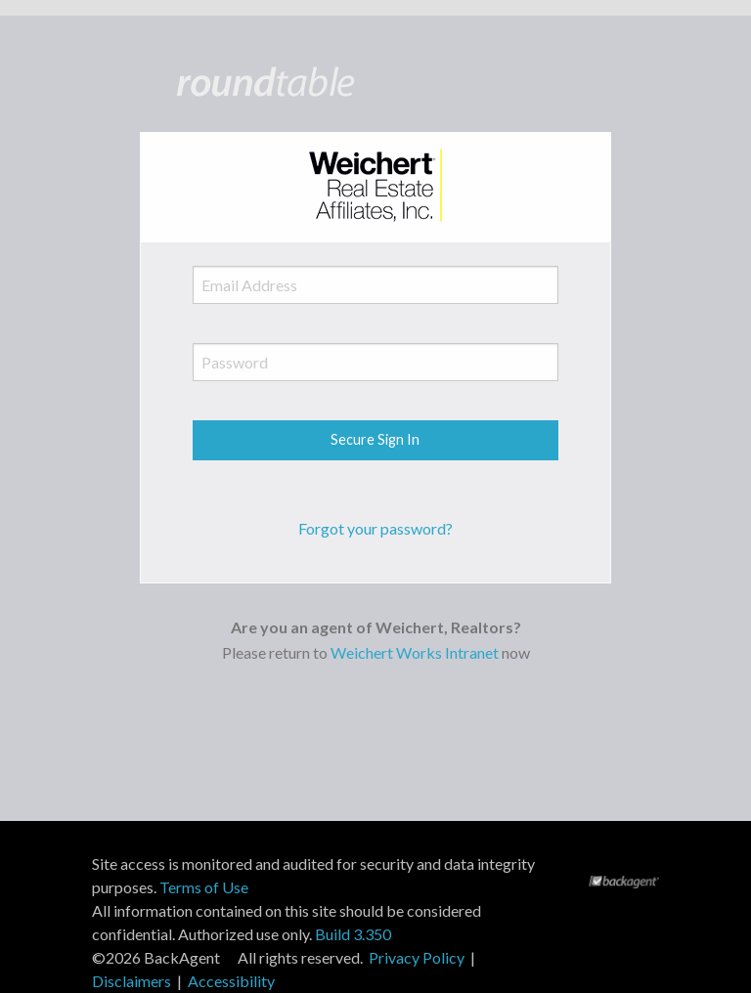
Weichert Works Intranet (415, 652)
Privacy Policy (416, 957)
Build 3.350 (353, 934)
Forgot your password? (375, 528)
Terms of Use (203, 887)
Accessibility (231, 980)
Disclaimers (131, 980)
